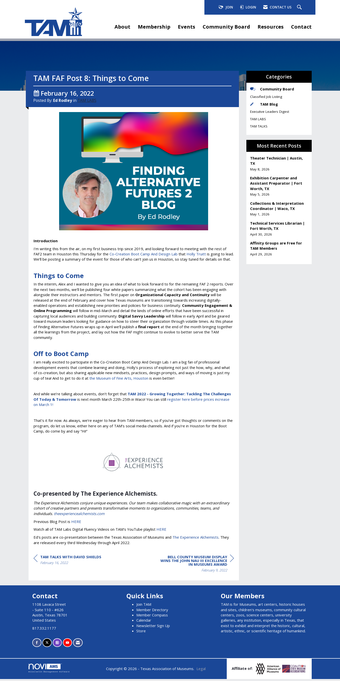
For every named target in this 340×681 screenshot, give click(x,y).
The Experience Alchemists (195, 539)
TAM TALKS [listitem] (258, 126)
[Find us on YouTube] (67, 644)
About (122, 26)
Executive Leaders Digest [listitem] (269, 111)
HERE (76, 523)
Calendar (143, 622)
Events (186, 26)
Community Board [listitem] (272, 88)
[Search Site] (300, 7)
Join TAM (143, 606)
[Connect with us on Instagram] (57, 644)
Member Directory (152, 611)
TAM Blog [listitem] (264, 104)
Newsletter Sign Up (153, 627)
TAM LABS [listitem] (258, 119)
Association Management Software (49, 669)
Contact (301, 26)
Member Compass (152, 616)
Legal (201, 670)
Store (141, 632)
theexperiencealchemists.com (79, 515)
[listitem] (279, 164)
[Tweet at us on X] (47, 644)
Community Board (226, 26)
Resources (271, 26)
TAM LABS (86, 102)
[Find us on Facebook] (36, 644)
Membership (154, 26)
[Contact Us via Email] (78, 644)
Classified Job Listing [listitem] (266, 96)
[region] (196, 566)
